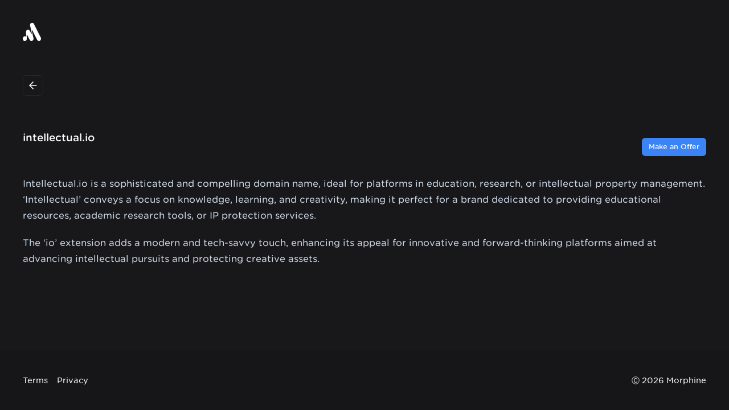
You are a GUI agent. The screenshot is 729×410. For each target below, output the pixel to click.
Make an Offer (674, 146)
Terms (35, 380)
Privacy (72, 380)
